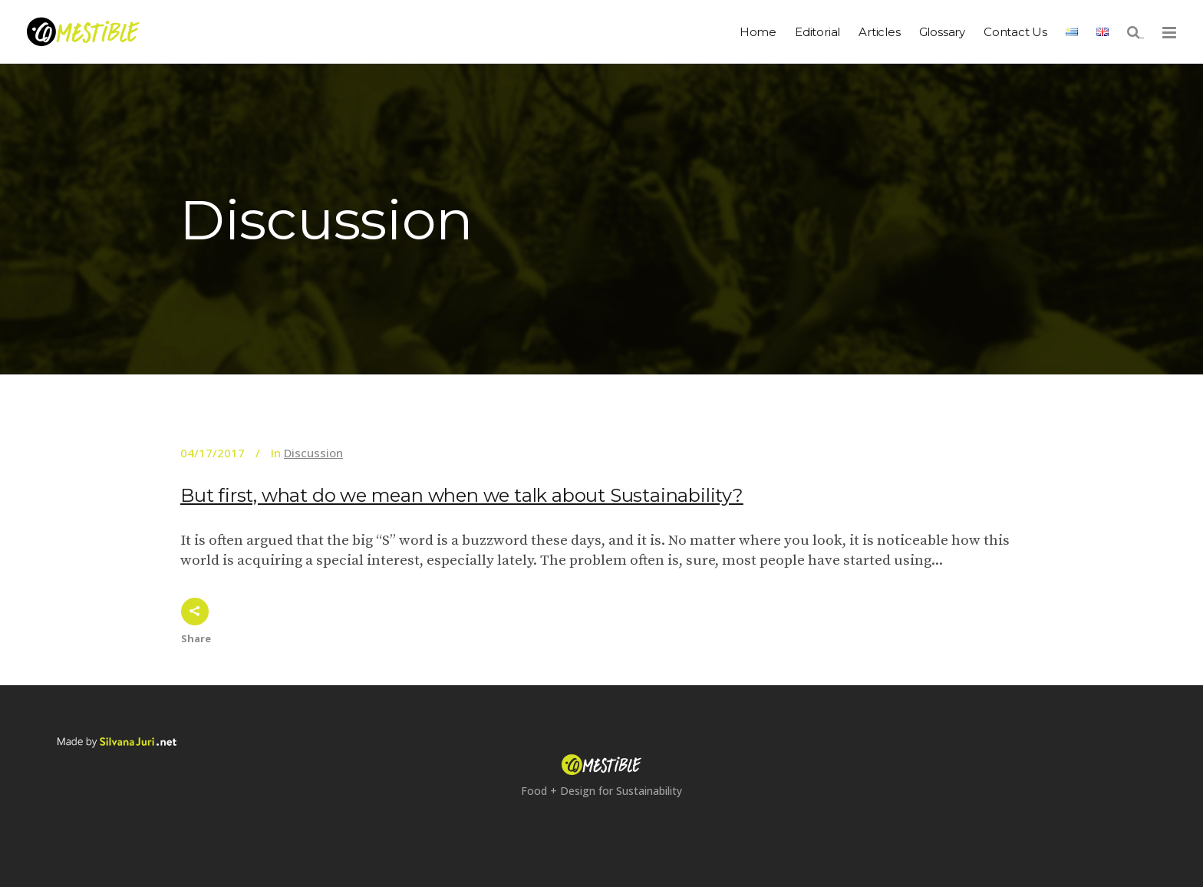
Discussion (313, 452)
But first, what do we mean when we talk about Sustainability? (461, 495)
